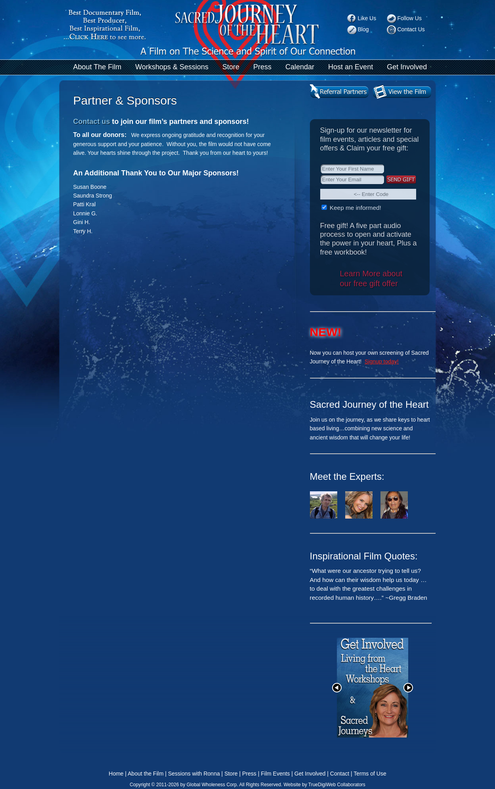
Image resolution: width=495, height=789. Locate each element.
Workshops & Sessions (171, 67)
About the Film (145, 773)
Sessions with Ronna (194, 773)
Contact (339, 773)
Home (116, 773)
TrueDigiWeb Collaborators (336, 784)
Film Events (275, 773)
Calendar (299, 67)
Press (262, 67)
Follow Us (410, 18)
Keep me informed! (354, 207)
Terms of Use (370, 773)
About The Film (97, 67)
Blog (363, 29)
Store (230, 67)
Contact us (91, 121)
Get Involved (407, 67)
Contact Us (411, 29)
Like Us (367, 18)
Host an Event (350, 67)
